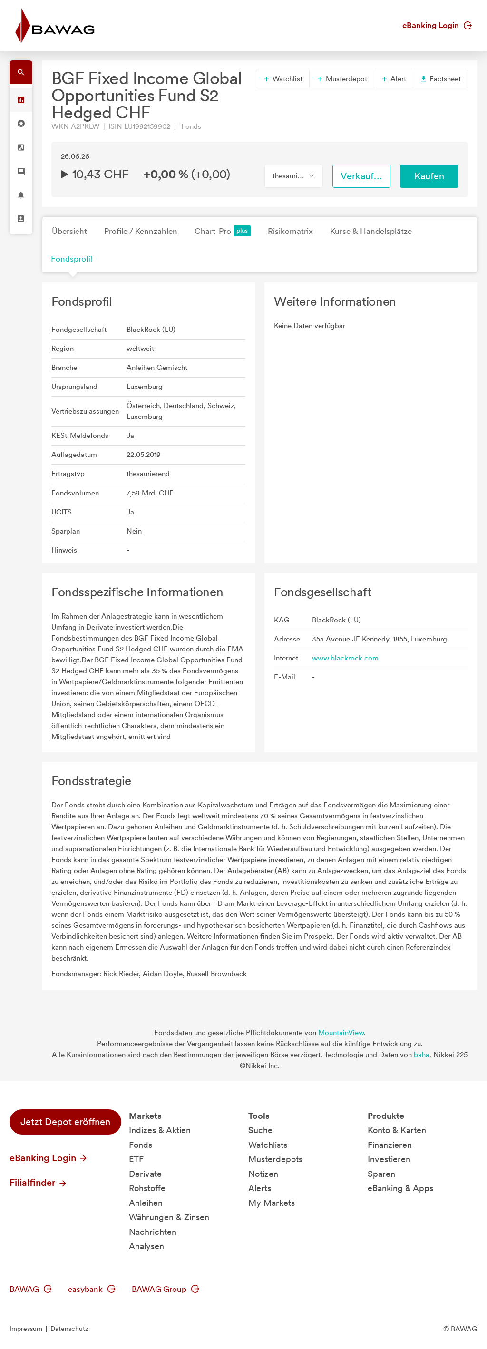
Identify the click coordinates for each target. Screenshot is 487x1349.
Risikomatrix (290, 231)
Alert (393, 79)
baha (421, 1054)
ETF (136, 1159)
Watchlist (282, 79)
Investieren (389, 1159)
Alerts (259, 1188)
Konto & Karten (397, 1130)
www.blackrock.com (345, 658)
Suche (260, 1130)
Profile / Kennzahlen (140, 231)
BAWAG (31, 1289)
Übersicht (69, 231)
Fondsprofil (72, 258)
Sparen (381, 1174)
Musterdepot (341, 79)
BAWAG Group (165, 1289)
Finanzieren (390, 1145)
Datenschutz (69, 1328)
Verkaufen (362, 176)
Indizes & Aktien (160, 1130)
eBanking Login (437, 25)
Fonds (140, 1145)
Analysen (146, 1246)
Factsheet (440, 79)
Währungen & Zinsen (169, 1217)
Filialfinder (39, 1182)
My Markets (271, 1203)
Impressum (26, 1328)
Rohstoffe (147, 1188)
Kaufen (429, 176)
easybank (92, 1289)
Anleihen (146, 1203)
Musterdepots (275, 1159)
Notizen (263, 1174)
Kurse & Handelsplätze (371, 231)
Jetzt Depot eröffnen (65, 1121)
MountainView (341, 1033)
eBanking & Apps (400, 1188)
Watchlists (267, 1145)
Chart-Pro (223, 230)
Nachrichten (152, 1232)
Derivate (145, 1174)
